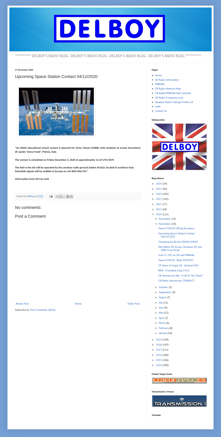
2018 (159, 344)
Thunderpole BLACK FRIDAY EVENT (178, 242)
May (161, 312)
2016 (159, 355)
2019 (159, 339)
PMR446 (160, 84)
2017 (159, 349)
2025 (159, 188)
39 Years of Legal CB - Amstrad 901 (178, 265)
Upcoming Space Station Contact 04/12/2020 (176, 235)
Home (78, 303)
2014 (159, 365)
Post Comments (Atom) (42, 310)
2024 (159, 194)
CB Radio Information (167, 79)
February (164, 328)
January (163, 333)
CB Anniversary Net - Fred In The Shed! (180, 275)
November (165, 224)
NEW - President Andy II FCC (174, 270)
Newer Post (22, 303)
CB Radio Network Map (168, 88)
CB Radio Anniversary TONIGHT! (176, 280)
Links (158, 106)
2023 (159, 199)
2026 (159, 183)
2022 (159, 204)
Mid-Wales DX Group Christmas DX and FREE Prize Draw (180, 248)
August (163, 297)
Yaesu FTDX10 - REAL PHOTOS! (175, 260)
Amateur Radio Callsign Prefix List (174, 102)
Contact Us (161, 111)
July (161, 302)
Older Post (134, 303)
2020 (159, 214)
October (164, 287)
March (162, 323)
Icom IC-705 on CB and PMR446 (176, 255)
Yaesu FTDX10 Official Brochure (176, 228)
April (162, 318)
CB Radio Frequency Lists (169, 97)
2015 (159, 360)
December (165, 218)
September (165, 292)
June (161, 307)
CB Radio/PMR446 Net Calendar (173, 93)
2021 (159, 209)
